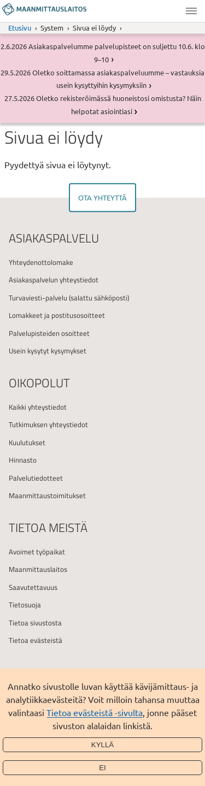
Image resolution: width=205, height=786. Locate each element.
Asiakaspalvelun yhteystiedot (53, 279)
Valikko (191, 11)
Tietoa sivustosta (35, 622)
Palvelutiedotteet (36, 477)
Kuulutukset (27, 442)
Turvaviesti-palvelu (38, 297)
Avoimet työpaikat (37, 551)
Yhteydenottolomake (41, 262)
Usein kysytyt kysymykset (47, 350)
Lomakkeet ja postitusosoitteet (57, 315)
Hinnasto (23, 459)
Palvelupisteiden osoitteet (49, 333)
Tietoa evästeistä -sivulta (94, 712)
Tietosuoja (25, 604)
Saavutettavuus (33, 587)
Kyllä (102, 745)
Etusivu (19, 27)
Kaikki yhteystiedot (38, 406)
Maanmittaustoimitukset (47, 495)
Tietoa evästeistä (35, 640)
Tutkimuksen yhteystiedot (48, 424)
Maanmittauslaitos (38, 569)
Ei (102, 768)
